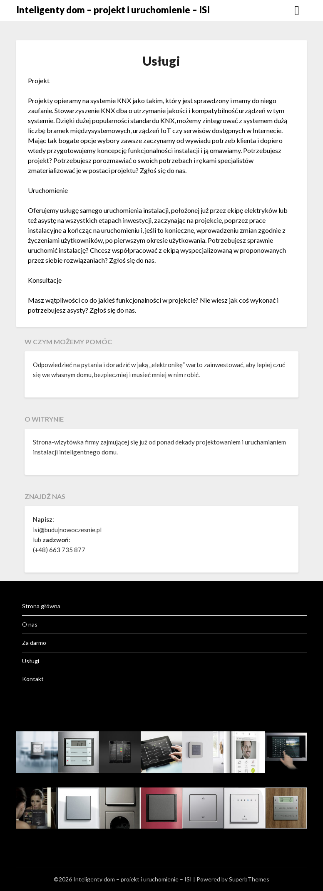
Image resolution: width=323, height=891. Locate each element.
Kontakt (33, 678)
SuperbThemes (249, 879)
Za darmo (34, 642)
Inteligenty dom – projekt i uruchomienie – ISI (113, 9)
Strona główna (41, 606)
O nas (29, 624)
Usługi (30, 660)
